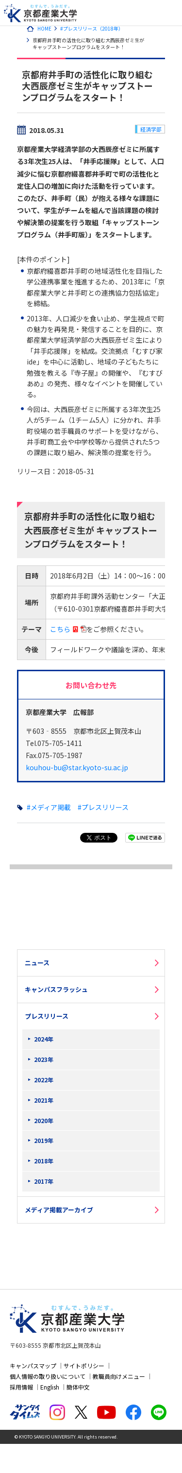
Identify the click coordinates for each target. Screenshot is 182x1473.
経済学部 (151, 129)
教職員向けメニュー (119, 1376)
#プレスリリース (103, 807)
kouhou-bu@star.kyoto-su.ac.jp (77, 767)
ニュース (37, 962)
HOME (44, 28)
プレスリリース (46, 1016)
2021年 (43, 1100)
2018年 (43, 1161)
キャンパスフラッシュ (56, 989)
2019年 (43, 1140)
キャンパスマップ (33, 1365)
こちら (60, 629)
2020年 (43, 1120)
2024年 (43, 1039)
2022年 (43, 1080)
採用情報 (21, 1387)
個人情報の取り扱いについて (47, 1376)
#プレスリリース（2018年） (91, 28)
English (49, 1387)
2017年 (43, 1181)
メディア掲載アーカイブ (59, 1209)
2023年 (43, 1059)
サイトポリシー (84, 1365)
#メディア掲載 (49, 807)
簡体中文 (78, 1387)
